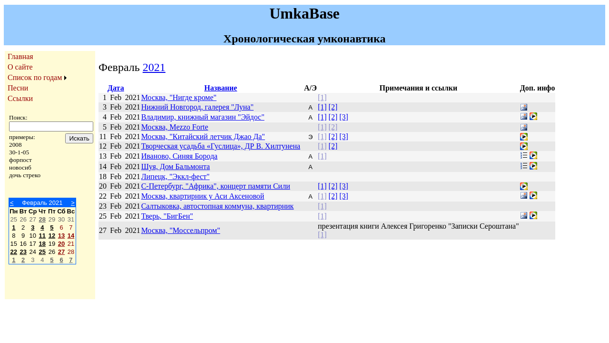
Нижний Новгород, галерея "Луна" (197, 107)
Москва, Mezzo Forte (174, 127)
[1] (322, 97)
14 (71, 235)
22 (13, 251)
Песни (18, 88)
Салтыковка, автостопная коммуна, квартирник (217, 206)
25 (42, 251)
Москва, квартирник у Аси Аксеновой (203, 196)
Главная (20, 56)
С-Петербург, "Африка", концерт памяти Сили (215, 186)
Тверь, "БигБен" (167, 216)
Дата (116, 88)
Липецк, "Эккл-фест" (175, 176)
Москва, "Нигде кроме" (178, 97)
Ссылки (20, 98)
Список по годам (35, 77)
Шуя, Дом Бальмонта (175, 166)
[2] (333, 107)
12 (52, 235)
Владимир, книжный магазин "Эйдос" (203, 117)
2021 (154, 67)
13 (61, 235)
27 (61, 251)
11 (42, 235)
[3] (343, 117)
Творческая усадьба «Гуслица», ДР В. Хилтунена (220, 146)
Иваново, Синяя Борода (179, 156)
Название (220, 88)
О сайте (20, 67)
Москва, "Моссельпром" (180, 230)
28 (42, 219)
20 (61, 243)
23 (23, 251)
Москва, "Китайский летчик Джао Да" (203, 136)
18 (42, 243)
